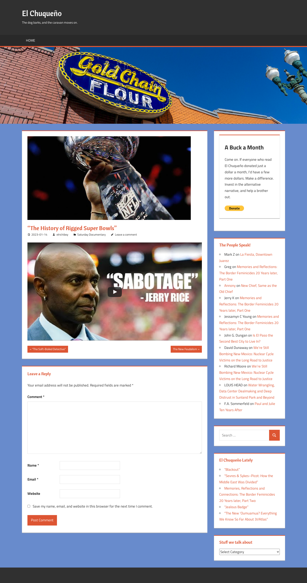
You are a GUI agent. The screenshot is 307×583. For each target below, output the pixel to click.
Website (33, 493)
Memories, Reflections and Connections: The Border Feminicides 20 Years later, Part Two (247, 495)
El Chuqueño (42, 13)
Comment (35, 396)
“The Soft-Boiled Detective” (49, 349)
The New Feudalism (185, 349)
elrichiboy (62, 234)
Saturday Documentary (91, 234)
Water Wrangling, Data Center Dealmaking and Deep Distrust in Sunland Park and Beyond (247, 391)
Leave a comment (126, 234)
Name (33, 465)
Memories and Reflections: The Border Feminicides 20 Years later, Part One (248, 273)
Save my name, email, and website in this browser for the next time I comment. (93, 506)
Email (32, 479)
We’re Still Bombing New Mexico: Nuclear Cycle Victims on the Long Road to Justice (246, 354)
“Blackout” (232, 469)
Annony (230, 285)
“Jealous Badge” (236, 507)
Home (30, 40)
